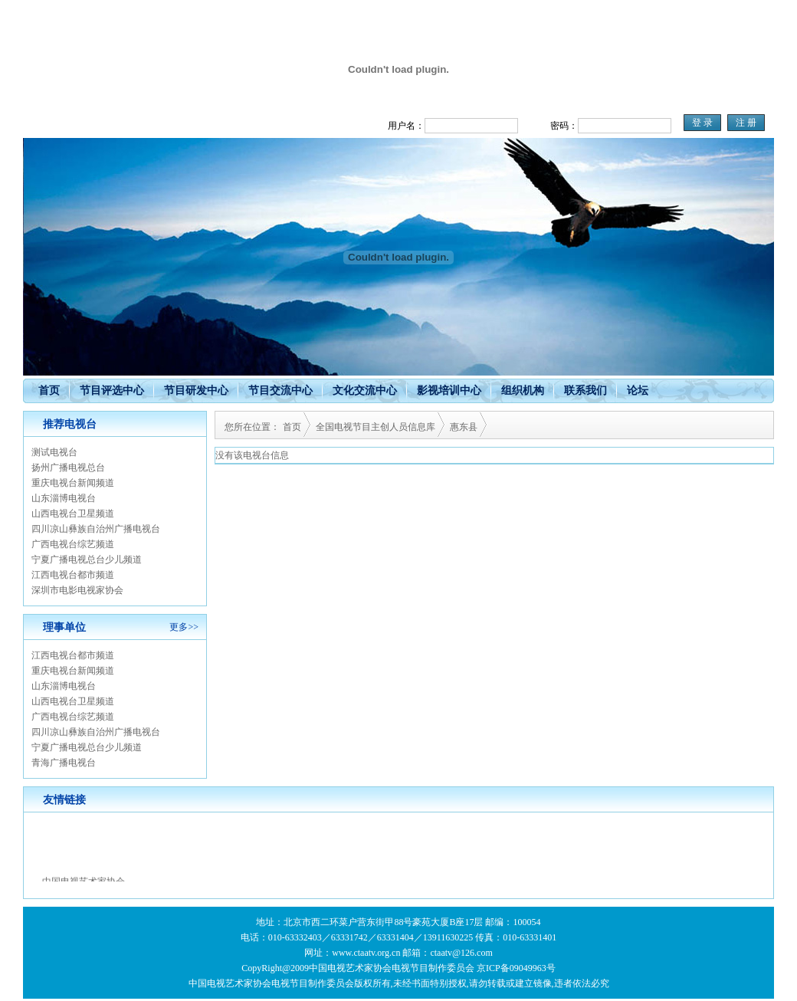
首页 (49, 390)
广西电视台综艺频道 (72, 544)
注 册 (746, 122)
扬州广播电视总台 (68, 467)
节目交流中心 (280, 390)
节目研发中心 (196, 390)
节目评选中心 (112, 390)
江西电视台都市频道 (72, 574)
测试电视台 (54, 452)
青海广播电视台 (63, 762)
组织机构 (522, 390)
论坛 (637, 390)
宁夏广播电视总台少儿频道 (86, 559)
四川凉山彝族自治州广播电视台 (95, 528)
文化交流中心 (365, 390)
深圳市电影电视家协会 (77, 590)
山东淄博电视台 (63, 498)
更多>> (183, 627)
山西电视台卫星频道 (72, 513)
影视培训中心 (449, 390)
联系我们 (585, 390)
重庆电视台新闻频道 (72, 483)
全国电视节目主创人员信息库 (375, 427)
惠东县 (463, 427)
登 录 (702, 122)
